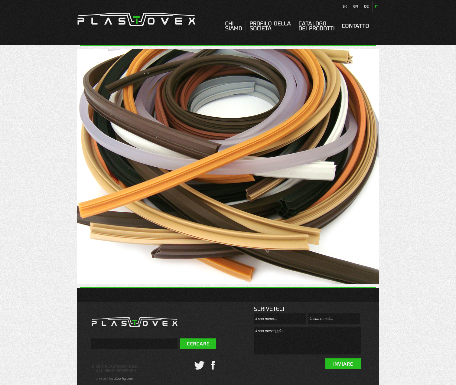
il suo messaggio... (307, 340)
